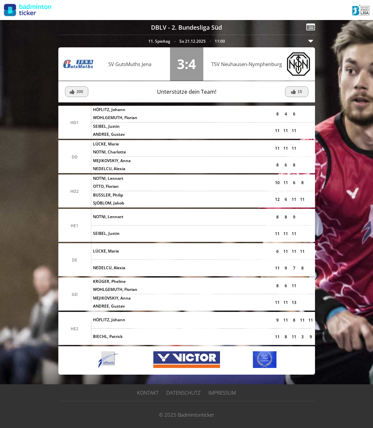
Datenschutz (183, 392)
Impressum (222, 392)
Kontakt (148, 392)
